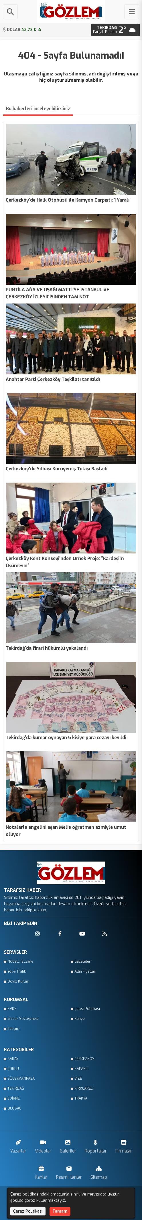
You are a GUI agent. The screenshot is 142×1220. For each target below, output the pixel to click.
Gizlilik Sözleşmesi (23, 1018)
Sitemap (98, 1171)
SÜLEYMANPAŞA (21, 1078)
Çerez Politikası (87, 1008)
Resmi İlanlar (69, 1171)
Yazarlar (18, 1145)
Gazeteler (82, 961)
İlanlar (41, 1171)
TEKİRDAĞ (15, 1088)
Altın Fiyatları (85, 971)
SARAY (12, 1059)
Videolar (43, 1145)
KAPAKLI (81, 1069)
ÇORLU (13, 1069)
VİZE (78, 1078)
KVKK (12, 1008)
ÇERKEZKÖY (84, 1059)
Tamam (60, 1211)
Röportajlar (96, 1145)
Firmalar (123, 1145)
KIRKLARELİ (84, 1088)
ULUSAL (14, 1108)
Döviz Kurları (18, 981)
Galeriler (68, 1145)
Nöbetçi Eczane (20, 961)
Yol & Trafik (16, 971)
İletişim (13, 1028)
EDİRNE (13, 1098)
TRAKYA (80, 1098)
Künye (79, 1018)
